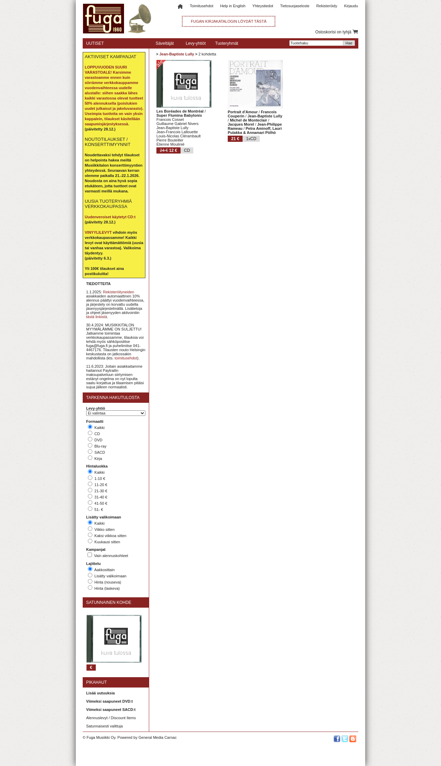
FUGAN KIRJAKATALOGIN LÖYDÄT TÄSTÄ (228, 21)
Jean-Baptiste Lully (176, 54)
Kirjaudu (351, 6)
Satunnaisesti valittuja (104, 726)
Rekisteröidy (326, 6)
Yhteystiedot (262, 6)
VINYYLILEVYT (98, 232)
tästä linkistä (96, 317)
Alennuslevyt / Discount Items (111, 718)
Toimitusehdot (201, 6)
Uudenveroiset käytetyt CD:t (110, 217)
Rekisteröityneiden (118, 292)
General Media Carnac (158, 737)
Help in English (232, 6)
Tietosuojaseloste (294, 6)
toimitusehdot (126, 358)
